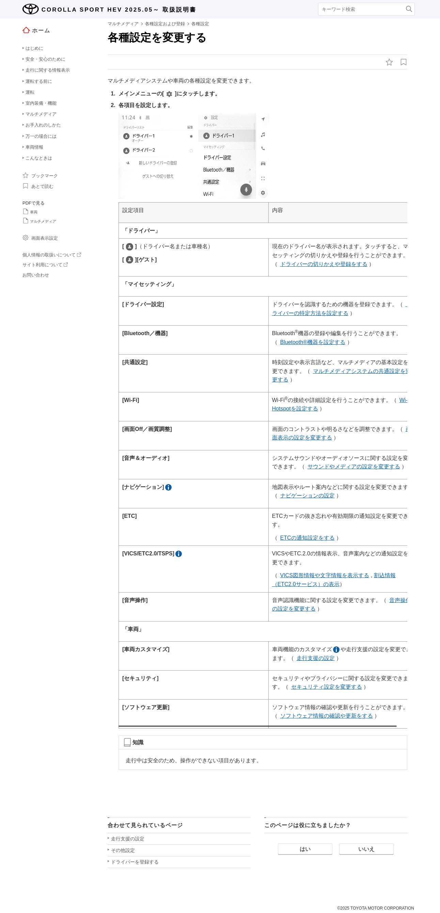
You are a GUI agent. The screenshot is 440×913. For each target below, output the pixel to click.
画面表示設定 (40, 238)
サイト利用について (45, 264)
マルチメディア (39, 221)
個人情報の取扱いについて (51, 254)
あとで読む (37, 186)
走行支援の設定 (127, 840)
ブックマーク (40, 175)
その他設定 (123, 851)
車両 (29, 211)
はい (305, 850)
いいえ (366, 850)
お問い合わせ (35, 275)
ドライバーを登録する (135, 863)
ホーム (36, 30)
